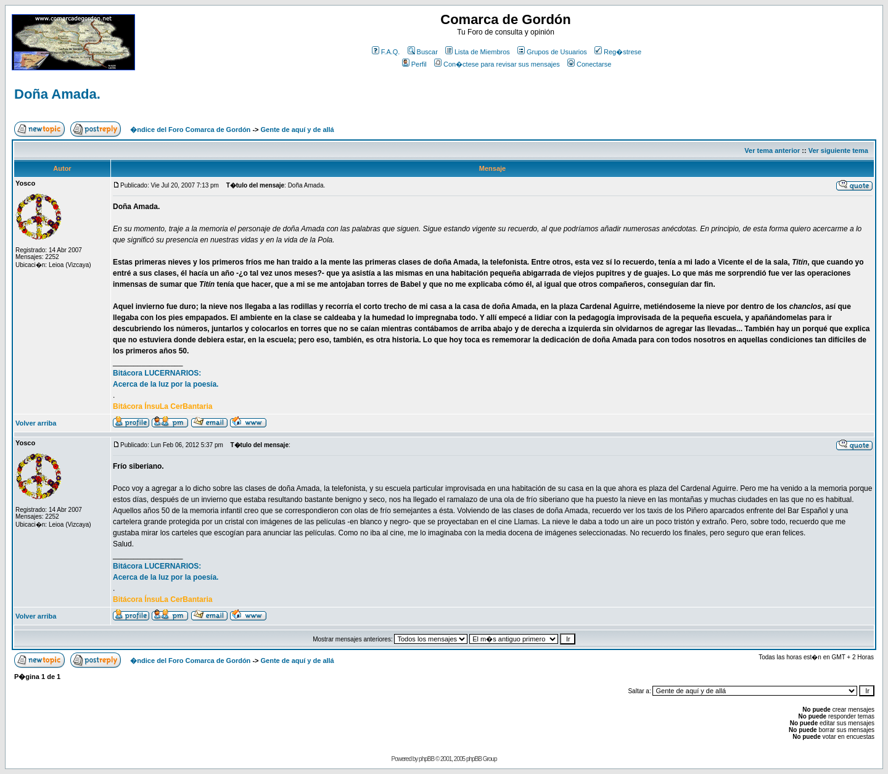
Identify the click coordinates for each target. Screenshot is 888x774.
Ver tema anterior (772, 150)
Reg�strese (617, 52)
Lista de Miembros (477, 52)
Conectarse (589, 64)
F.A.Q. (386, 52)
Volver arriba (35, 423)
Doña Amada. (57, 94)
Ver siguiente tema (838, 150)
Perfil (414, 64)
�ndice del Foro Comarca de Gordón (190, 129)
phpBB (426, 758)
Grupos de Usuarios (552, 52)
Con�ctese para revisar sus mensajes (497, 64)
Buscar (423, 52)
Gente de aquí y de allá (297, 129)
